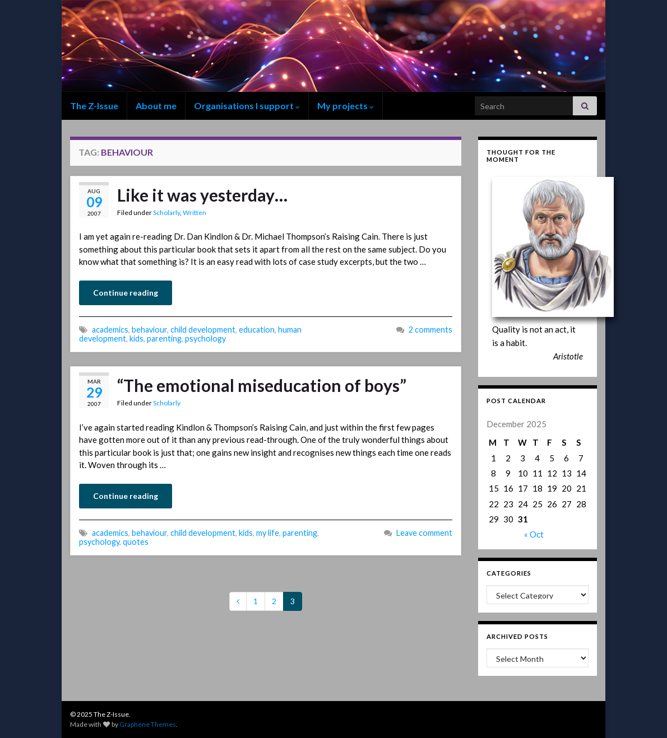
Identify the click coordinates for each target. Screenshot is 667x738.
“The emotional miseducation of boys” (261, 385)
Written (194, 212)
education (257, 329)
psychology (205, 338)
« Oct (534, 534)
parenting (164, 338)
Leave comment (424, 533)
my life (267, 533)
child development (202, 329)
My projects (345, 105)
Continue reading (125, 292)
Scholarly (166, 212)
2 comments (430, 329)
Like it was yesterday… (202, 195)
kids (136, 338)
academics (110, 329)
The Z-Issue (94, 105)
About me (156, 105)
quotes (136, 542)
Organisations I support (247, 105)
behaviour (149, 329)
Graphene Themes (147, 724)
